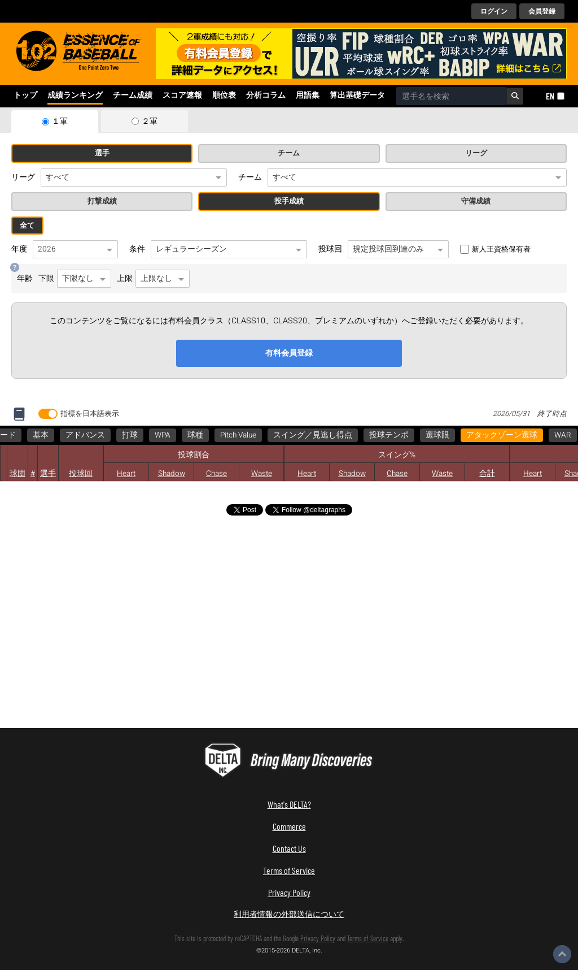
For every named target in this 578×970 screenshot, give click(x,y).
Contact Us (289, 848)
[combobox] (451, 96)
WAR (113, 435)
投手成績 (289, 201)
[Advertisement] (113, 630)
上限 (153, 279)
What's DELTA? (289, 804)
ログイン (493, 11)
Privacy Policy (289, 892)
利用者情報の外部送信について (289, 914)
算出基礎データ (357, 95)
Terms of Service (289, 870)
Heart (126, 473)
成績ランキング (75, 95)
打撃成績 (102, 201)
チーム (289, 153)
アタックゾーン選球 (52, 435)
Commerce (289, 826)
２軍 (149, 121)
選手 (102, 153)
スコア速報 (182, 95)
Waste (442, 473)
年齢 (25, 278)
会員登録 (541, 11)
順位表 (224, 95)
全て (27, 225)
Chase (216, 473)
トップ (25, 95)
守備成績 (476, 201)
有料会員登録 (289, 353)
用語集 (307, 95)
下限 (74, 279)
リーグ (476, 153)
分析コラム (266, 95)
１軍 (60, 121)
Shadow (171, 473)
